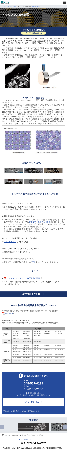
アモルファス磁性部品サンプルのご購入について (21, 411)
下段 (34, 262)
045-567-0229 (33, 383)
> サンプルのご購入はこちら (33, 33)
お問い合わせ (33, 402)
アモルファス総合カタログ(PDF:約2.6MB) (23, 278)
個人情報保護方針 (25, 439)
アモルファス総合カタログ (39, 222)
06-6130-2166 (33, 389)
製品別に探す (12, 6)
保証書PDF (9, 313)
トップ (4, 6)
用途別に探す (36, 6)
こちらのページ (10, 242)
